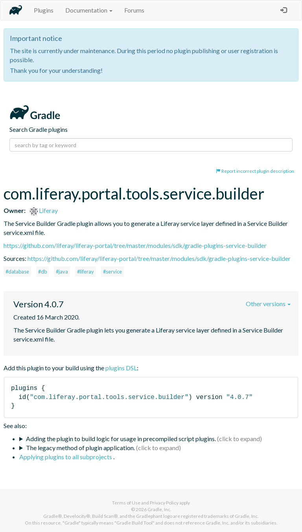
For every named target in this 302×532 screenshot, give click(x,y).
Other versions (268, 303)
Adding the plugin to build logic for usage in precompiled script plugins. (121, 438)
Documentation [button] (88, 10)
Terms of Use (126, 503)
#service (112, 271)
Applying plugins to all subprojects (66, 456)
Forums (134, 10)
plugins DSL (121, 367)
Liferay (44, 210)
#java (62, 271)
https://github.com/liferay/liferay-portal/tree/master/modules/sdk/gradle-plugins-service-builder (135, 245)
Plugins (43, 10)
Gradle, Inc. (159, 509)
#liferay (85, 271)
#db (42, 271)
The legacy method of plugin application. (80, 447)
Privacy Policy (164, 503)
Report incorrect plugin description (255, 171)
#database (17, 271)
